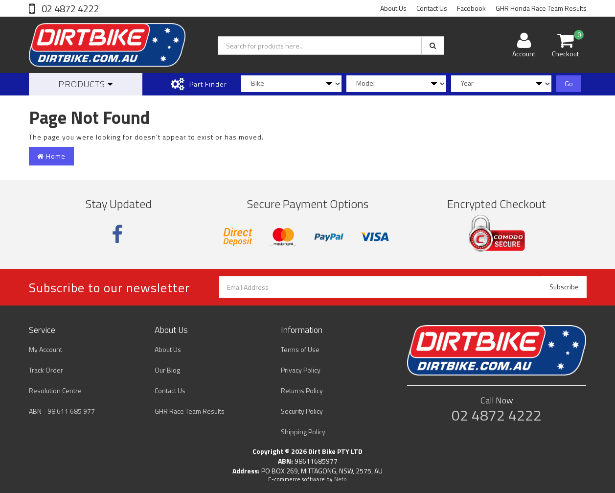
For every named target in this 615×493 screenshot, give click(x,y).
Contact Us (431, 8)
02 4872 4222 (69, 8)
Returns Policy (302, 390)
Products (85, 84)
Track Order (46, 370)
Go (569, 83)
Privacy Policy (300, 370)
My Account (45, 349)
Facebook (471, 8)
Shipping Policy (303, 431)
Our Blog (167, 370)
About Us (393, 8)
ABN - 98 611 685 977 (62, 411)
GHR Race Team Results (190, 411)
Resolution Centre (55, 390)
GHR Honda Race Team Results (541, 8)
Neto (340, 479)
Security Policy (302, 411)
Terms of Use (300, 349)
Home (51, 156)
